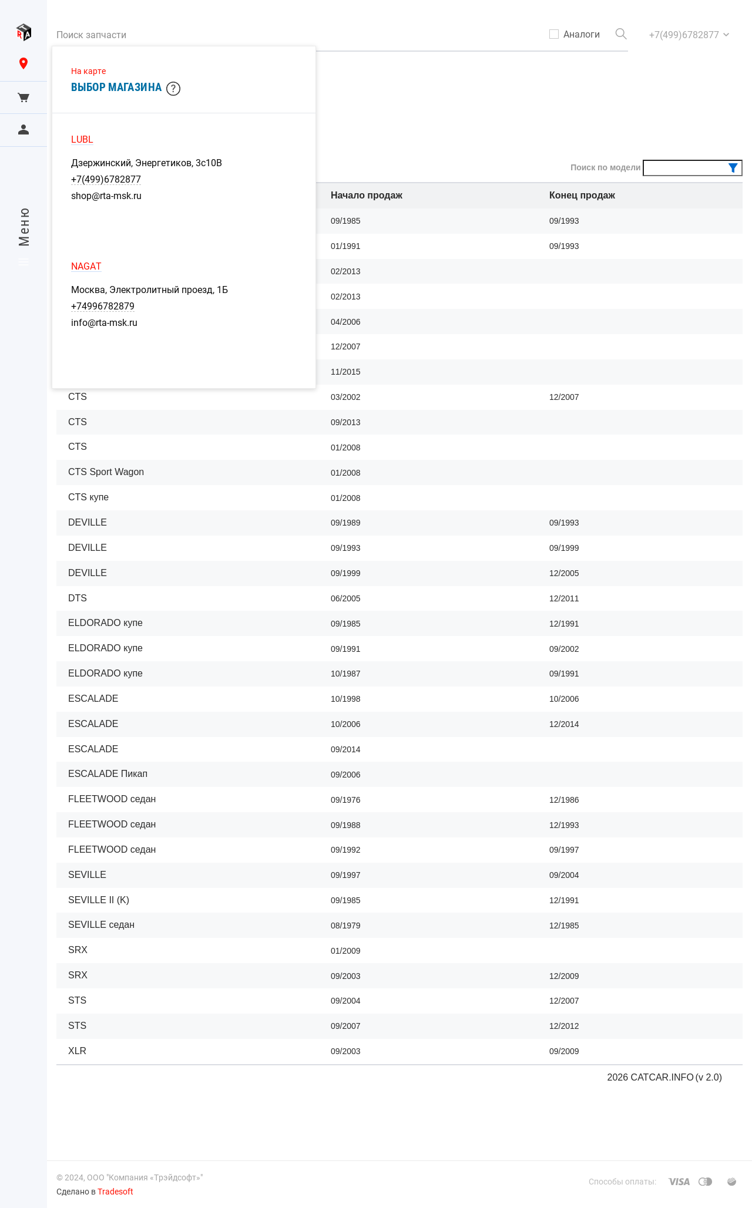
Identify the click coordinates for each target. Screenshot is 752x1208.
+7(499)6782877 (106, 179)
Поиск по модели (605, 167)
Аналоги (581, 34)
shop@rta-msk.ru (106, 195)
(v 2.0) (709, 1077)
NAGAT (86, 266)
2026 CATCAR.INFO (650, 1077)
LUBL (82, 139)
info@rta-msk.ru (104, 322)
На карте (88, 70)
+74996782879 (103, 306)
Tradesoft (115, 1191)
